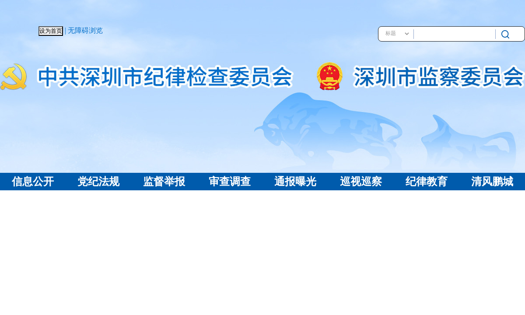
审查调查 (230, 181)
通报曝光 (295, 181)
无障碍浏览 (85, 30)
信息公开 (33, 181)
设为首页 (50, 31)
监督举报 (164, 181)
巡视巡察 (361, 181)
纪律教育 (427, 181)
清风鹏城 (492, 181)
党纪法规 (98, 181)
